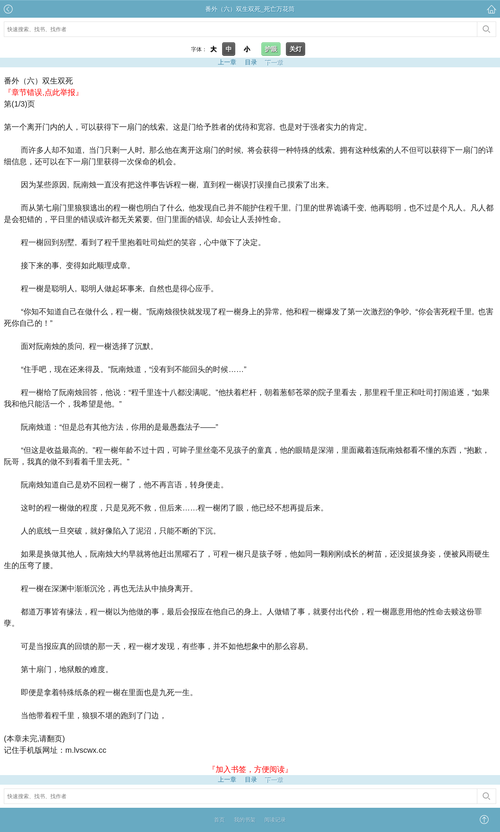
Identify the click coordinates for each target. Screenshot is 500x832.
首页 (219, 820)
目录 (251, 62)
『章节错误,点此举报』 (43, 92)
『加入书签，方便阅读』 (250, 769)
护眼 (271, 49)
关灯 (295, 49)
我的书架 (245, 820)
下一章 (273, 62)
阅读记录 (275, 820)
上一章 (227, 62)
